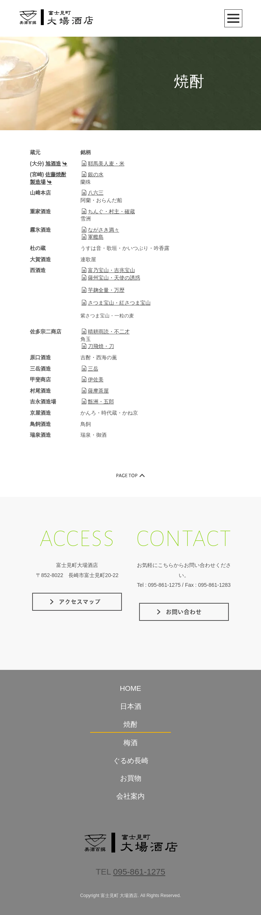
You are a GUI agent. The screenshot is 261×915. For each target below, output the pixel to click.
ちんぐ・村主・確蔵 (108, 211)
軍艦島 (93, 237)
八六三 (93, 193)
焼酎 (130, 724)
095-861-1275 (139, 871)
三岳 (90, 369)
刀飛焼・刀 (98, 346)
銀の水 (93, 174)
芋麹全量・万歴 (103, 290)
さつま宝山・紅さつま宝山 (116, 303)
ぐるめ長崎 (130, 761)
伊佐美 (93, 379)
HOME (130, 688)
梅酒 (130, 743)
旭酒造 (56, 164)
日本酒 (130, 706)
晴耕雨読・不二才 (106, 332)
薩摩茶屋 (95, 391)
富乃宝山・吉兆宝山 (108, 270)
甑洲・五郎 (98, 402)
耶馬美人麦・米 (103, 164)
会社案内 (130, 796)
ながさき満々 (100, 230)
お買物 (130, 778)
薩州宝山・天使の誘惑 (111, 278)
